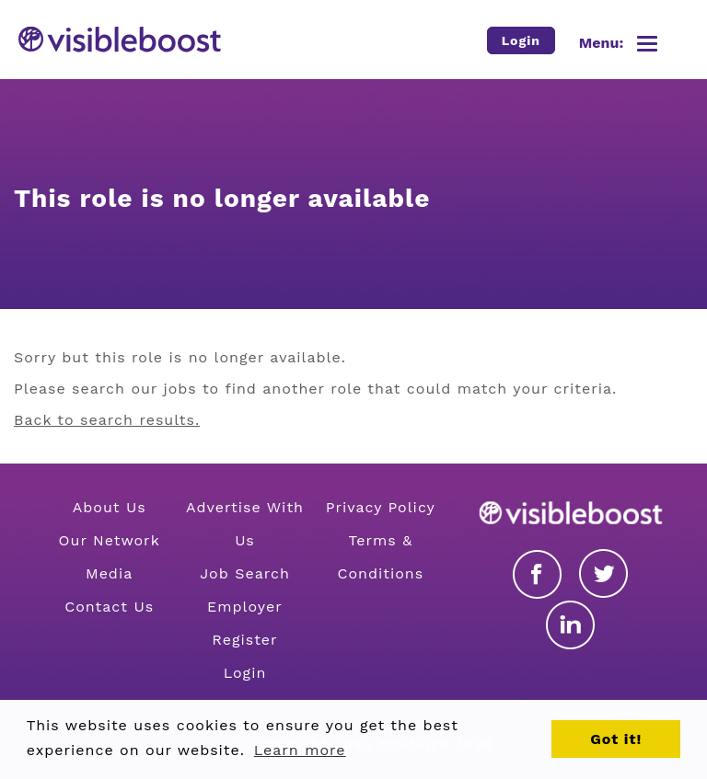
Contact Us (109, 606)
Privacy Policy (380, 507)
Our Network (109, 540)
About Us (109, 507)
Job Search (245, 573)
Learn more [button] (300, 750)
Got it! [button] (616, 739)
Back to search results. (107, 420)
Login (245, 673)
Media (109, 573)
